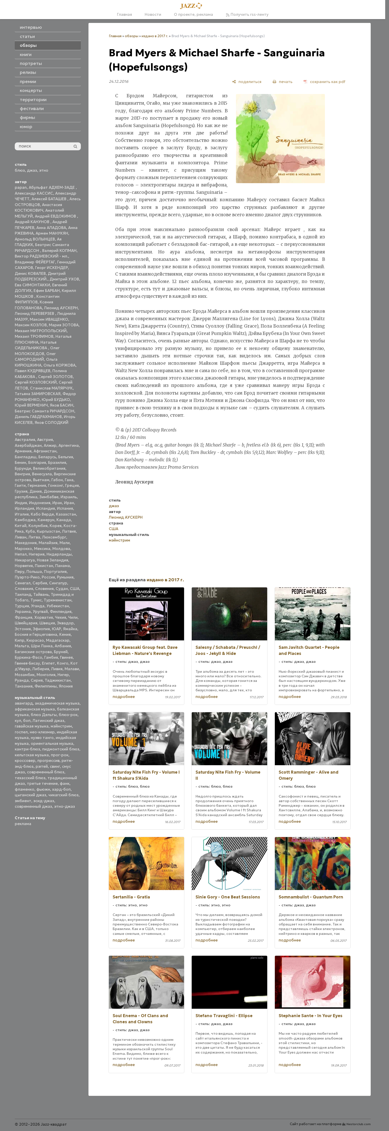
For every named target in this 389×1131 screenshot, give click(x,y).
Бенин (20, 462)
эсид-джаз (43, 800)
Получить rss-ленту (247, 14)
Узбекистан (58, 605)
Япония (66, 686)
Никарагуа (25, 560)
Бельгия (65, 456)
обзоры (131, 36)
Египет (48, 663)
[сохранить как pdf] (324, 81)
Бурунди (23, 468)
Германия (37, 485)
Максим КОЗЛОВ (31, 324)
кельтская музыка (32, 754)
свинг (55, 766)
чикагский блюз (63, 794)
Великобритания (49, 468)
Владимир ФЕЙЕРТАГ (35, 262)
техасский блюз (30, 777)
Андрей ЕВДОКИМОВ (56, 216)
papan (21, 187)
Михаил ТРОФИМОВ (34, 336)
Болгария (37, 462)
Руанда (22, 680)
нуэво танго (42, 737)
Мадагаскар (57, 640)
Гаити (20, 485)
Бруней (61, 651)
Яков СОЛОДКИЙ (51, 422)
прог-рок (59, 754)
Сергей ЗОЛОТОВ (55, 376)
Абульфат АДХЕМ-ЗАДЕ (52, 187)
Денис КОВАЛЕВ (30, 273)
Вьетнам (41, 479)
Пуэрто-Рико (27, 577)
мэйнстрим (61, 726)
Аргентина (68, 445)
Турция (22, 605)
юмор (26, 126)
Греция (72, 485)
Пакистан (44, 565)
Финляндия (60, 611)
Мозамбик (25, 674)
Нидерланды (59, 554)
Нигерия (36, 554)
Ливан (20, 537)
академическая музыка (57, 703)
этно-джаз (64, 806)
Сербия (40, 583)
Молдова (61, 548)
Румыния (65, 577)
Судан (62, 588)
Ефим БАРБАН (47, 290)
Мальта (22, 645)
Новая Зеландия (52, 560)
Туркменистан (57, 600)
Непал (21, 554)
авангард (24, 703)
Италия (22, 514)
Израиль (69, 496)
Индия (21, 502)
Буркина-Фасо (28, 657)
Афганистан (45, 451)
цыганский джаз (30, 794)
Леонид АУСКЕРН (61, 307)
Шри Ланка (42, 645)
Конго (62, 663)
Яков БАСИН (61, 405)
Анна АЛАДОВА (51, 227)
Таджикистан (58, 680)
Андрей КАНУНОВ (32, 221)
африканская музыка (35, 709)
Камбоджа (25, 519)
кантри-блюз (27, 749)
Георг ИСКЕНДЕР (51, 267)
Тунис (36, 600)
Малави (72, 668)
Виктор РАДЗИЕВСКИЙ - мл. (41, 256)
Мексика (42, 548)
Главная (124, 14)
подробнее (124, 696)
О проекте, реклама (193, 14)
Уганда (37, 605)
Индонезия (39, 502)
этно (43, 170)
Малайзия (48, 542)
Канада (63, 519)
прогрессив (48, 760)
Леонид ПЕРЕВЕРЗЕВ (35, 313)
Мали (64, 542)
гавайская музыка (32, 726)
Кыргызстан (48, 531)
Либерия (40, 668)
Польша (34, 571)
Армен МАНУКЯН (52, 233)
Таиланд (23, 594)
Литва (34, 537)
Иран (69, 502)
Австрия (45, 439)
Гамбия (51, 657)
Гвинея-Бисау (27, 663)
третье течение (42, 783)
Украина (23, 611)
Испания (65, 508)
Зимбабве (48, 496)
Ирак (57, 502)
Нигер (63, 674)
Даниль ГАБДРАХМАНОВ (38, 416)
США (74, 588)
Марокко (23, 548)
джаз (32, 170)
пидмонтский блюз (60, 749)
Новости (153, 14)
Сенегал (23, 583)
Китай (20, 525)
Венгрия (22, 474)
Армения (23, 451)
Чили (73, 617)
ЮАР (56, 628)
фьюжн (43, 789)
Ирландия (24, 508)
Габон (57, 479)
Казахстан (66, 514)
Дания (35, 491)
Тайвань (41, 594)
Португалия (55, 571)
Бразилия (57, 462)
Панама (62, 565)
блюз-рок (68, 714)
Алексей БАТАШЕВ (49, 198)
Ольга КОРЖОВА (59, 365)
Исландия (45, 508)
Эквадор (65, 623)
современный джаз (33, 806)
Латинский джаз (48, 720)
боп (27, 720)
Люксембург (54, 537)
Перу (19, 571)
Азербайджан (28, 445)
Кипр (19, 640)
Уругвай (40, 611)
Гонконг (55, 485)
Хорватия (43, 617)
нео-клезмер (42, 732)
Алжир (50, 445)
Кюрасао (35, 640)
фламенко (24, 789)
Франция (23, 617)
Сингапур (58, 583)
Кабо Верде (42, 514)
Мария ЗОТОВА (64, 324)
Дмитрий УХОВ (64, 279)
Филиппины (46, 686)
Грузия (21, 491)
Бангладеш (25, 456)
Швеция (47, 623)
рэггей (42, 766)
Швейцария (26, 623)
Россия (48, 577)
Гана (69, 479)
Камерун (46, 519)
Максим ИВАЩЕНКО (49, 319)
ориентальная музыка (52, 743)
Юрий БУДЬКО (56, 399)
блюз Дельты (44, 714)
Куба (30, 531)
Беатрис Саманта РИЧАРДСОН (44, 411)
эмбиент (23, 800)
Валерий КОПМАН (59, 250)
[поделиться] (246, 81)
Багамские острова (33, 651)
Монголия (46, 674)
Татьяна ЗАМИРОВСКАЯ (38, 393)
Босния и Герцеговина (36, 634)
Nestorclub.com (359, 1124)
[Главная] (192, 6)
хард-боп (61, 789)
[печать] (282, 81)
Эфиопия (41, 628)
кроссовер (25, 760)
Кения (65, 634)
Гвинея (66, 657)
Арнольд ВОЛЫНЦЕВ (35, 239)
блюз (20, 170)
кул (18, 720)
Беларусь (47, 456)
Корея (56, 525)
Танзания (24, 686)
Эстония (23, 628)
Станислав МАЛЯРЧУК (51, 388)
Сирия (37, 680)
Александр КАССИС (34, 193)
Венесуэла (42, 474)
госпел (21, 732)
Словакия (24, 588)
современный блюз (45, 772)
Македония (26, 542)
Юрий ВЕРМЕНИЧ (31, 405)
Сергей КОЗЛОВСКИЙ (36, 382)
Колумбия (38, 525)
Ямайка (70, 628)
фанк (64, 783)
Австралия (25, 439)
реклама (23, 823)
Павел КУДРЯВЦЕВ (32, 370)
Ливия (57, 668)
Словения (44, 588)
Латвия (69, 531)
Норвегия (24, 565)
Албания (63, 645)
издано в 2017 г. (155, 36)
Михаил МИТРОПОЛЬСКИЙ (41, 330)
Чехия (60, 617)
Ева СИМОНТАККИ (32, 284)
